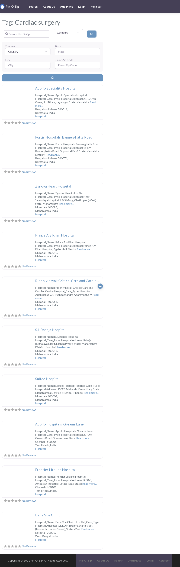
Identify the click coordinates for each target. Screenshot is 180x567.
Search (33, 6)
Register (96, 6)
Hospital (40, 116)
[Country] (27, 51)
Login (81, 6)
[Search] (92, 34)
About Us (49, 6)
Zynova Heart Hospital (53, 186)
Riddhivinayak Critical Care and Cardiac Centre (72, 280)
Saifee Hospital (47, 378)
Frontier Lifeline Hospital (55, 469)
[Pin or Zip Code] (77, 65)
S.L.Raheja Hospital (50, 329)
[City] (27, 65)
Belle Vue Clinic (47, 515)
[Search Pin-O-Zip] (26, 34)
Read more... (53, 154)
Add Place (66, 6)
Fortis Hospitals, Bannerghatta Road (63, 137)
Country (10, 46)
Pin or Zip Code (64, 60)
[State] (77, 51)
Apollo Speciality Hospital (56, 88)
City (7, 60)
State (58, 46)
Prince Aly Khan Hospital (55, 235)
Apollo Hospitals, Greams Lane (59, 424)
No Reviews (29, 122)
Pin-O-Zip (85, 560)
